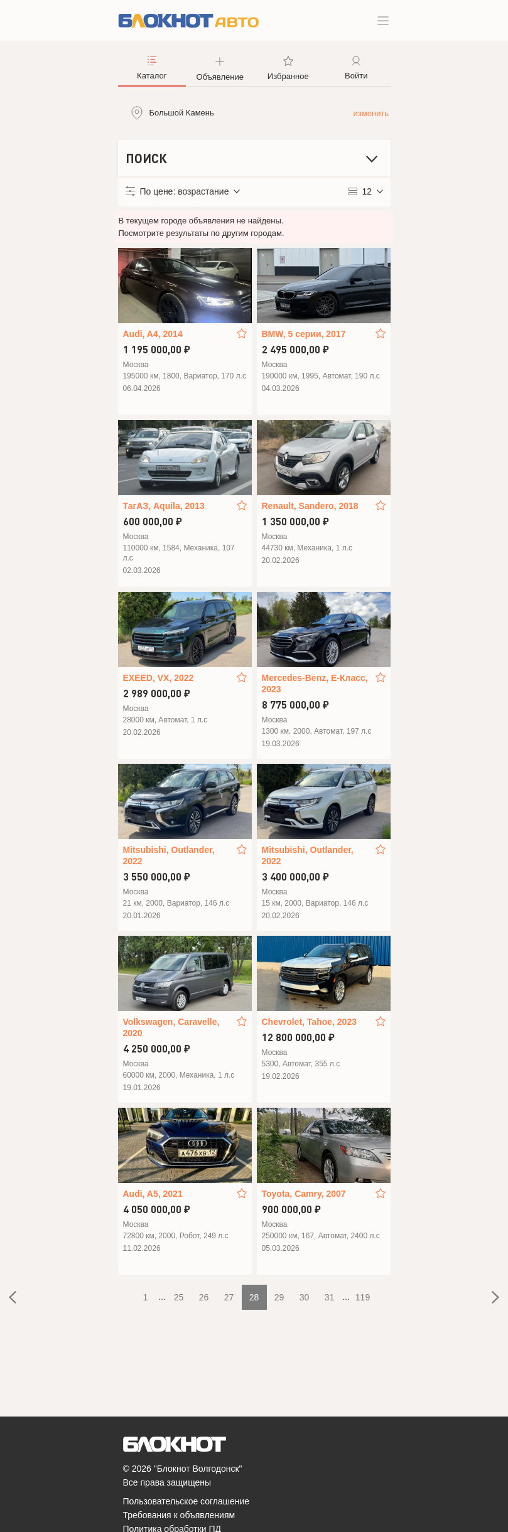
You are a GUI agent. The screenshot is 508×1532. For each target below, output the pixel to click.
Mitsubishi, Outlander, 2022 (169, 855)
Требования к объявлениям (179, 1515)
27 (229, 1297)
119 (362, 1297)
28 (254, 1297)
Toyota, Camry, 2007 (304, 1194)
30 (305, 1297)
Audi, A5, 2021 (153, 1194)
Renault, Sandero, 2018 (310, 506)
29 (279, 1297)
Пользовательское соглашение (186, 1501)
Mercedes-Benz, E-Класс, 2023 (315, 683)
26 (204, 1297)
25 (179, 1297)
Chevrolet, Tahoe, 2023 (309, 1022)
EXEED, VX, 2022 (158, 678)
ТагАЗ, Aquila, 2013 (164, 506)
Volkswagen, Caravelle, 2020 (171, 1027)
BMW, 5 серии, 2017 (304, 334)
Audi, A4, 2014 (153, 334)
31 (330, 1297)
